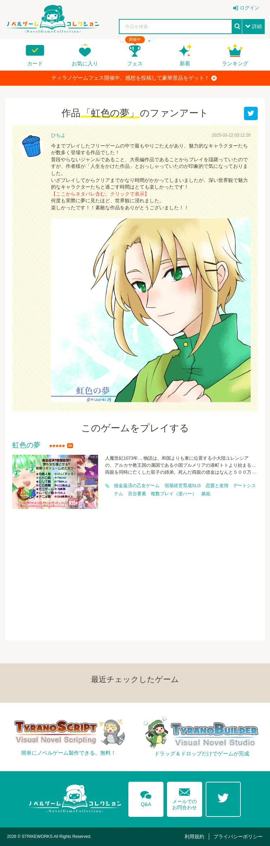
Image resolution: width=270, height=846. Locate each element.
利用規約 (194, 836)
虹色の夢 (26, 445)
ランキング (235, 63)
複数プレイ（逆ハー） (174, 493)
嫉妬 (206, 493)
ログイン (249, 8)
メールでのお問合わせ (184, 797)
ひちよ (58, 135)
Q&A (146, 797)
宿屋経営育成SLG (183, 485)
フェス (135, 63)
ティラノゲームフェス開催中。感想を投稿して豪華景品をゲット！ (134, 78)
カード (35, 63)
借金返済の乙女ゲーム (137, 485)
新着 (185, 63)
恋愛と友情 (217, 485)
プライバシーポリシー (238, 836)
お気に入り (85, 63)
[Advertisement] (135, 570)
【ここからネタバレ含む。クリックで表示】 (100, 194)
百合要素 (137, 493)
